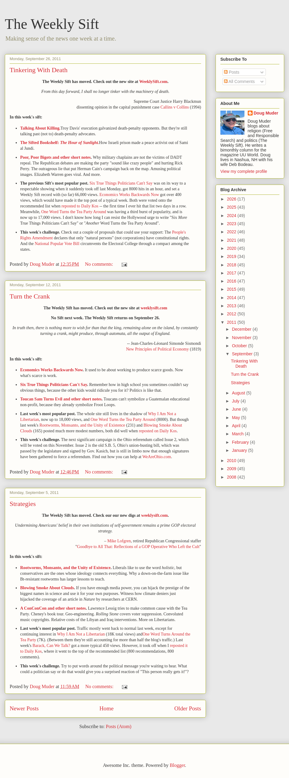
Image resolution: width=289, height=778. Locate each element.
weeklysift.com (154, 308)
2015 (232, 289)
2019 (232, 256)
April (236, 425)
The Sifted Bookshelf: (40, 142)
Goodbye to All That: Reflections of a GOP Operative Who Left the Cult (138, 546)
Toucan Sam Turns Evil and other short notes (60, 399)
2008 (232, 477)
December (242, 329)
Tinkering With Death (38, 70)
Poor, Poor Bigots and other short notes (55, 157)
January (240, 450)
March (238, 433)
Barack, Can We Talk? (51, 645)
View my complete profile (243, 171)
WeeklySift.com (153, 81)
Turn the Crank (30, 296)
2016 (232, 281)
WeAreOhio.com (156, 457)
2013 (232, 305)
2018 (232, 264)
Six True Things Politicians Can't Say (121, 183)
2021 (232, 240)
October (240, 345)
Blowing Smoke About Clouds (47, 588)
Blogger (177, 765)
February (241, 442)
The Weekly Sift (52, 24)
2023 (232, 223)
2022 (232, 231)
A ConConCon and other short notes (53, 608)
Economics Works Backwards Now (129, 194)
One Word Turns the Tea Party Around (73, 212)
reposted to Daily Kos (79, 206)
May (236, 417)
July (236, 401)
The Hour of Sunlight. (79, 142)
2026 (232, 199)
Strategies (23, 503)
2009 (232, 468)
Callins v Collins (174, 107)
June (237, 409)
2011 (232, 322)
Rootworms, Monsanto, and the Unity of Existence (82, 425)
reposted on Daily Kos (158, 431)
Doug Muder (266, 113)
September (242, 353)
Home (106, 708)
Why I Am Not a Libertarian (81, 634)
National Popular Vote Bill (57, 243)
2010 (232, 460)
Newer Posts (24, 708)
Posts (231, 72)
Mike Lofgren (119, 541)
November (242, 337)
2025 (232, 207)
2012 (232, 313)
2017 (232, 273)
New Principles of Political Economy (157, 349)
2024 (232, 215)
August (239, 393)
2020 (232, 248)
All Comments (239, 81)
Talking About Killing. (40, 128)
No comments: (99, 264)
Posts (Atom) (119, 726)
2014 (232, 297)
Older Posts (187, 708)
